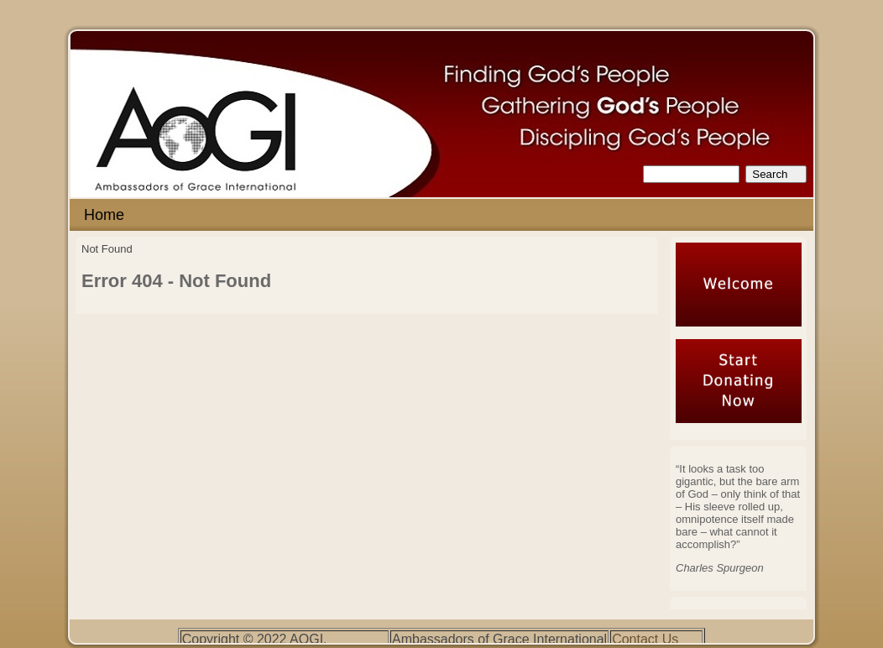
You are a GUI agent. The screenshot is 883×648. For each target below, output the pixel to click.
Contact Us (645, 639)
